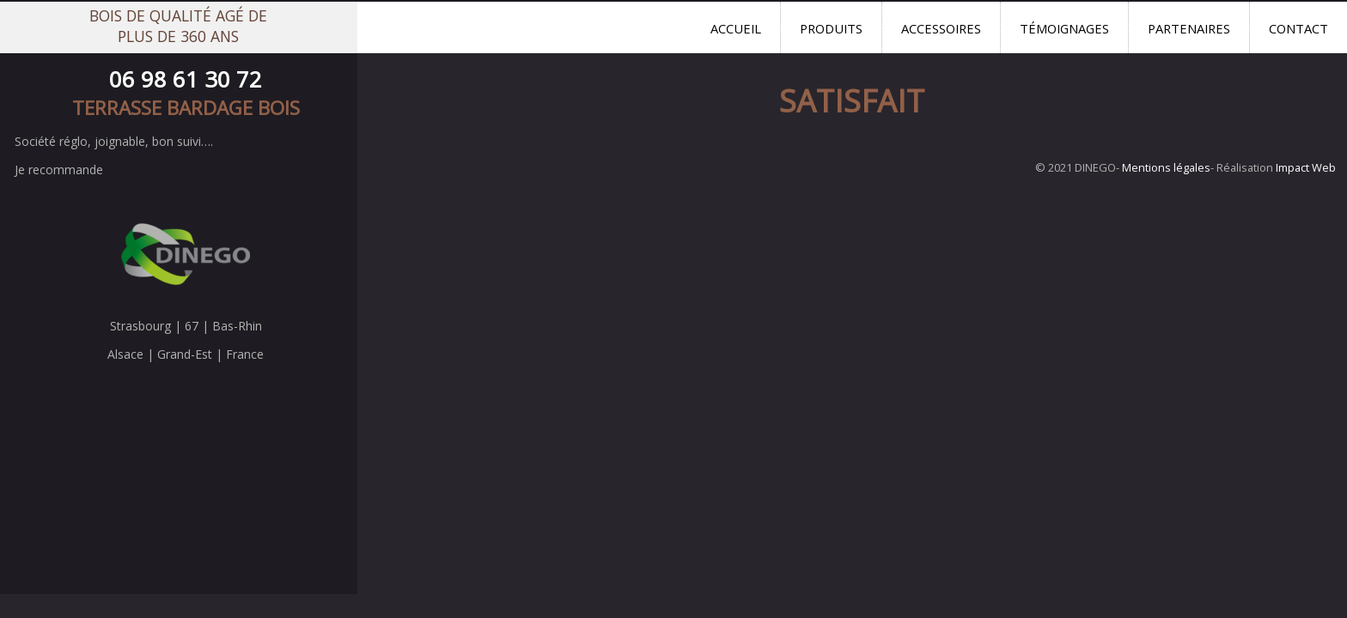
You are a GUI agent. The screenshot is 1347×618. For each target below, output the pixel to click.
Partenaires (1189, 28)
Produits (831, 28)
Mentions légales (1166, 167)
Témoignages (1064, 28)
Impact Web (1306, 167)
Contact (1298, 28)
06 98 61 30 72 (185, 79)
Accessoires (941, 28)
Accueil (735, 28)
